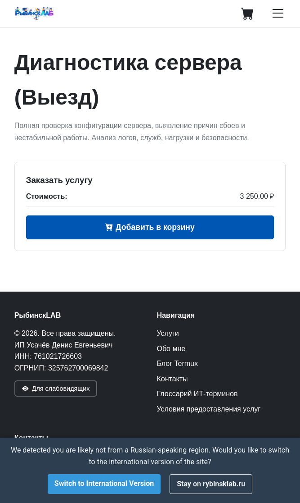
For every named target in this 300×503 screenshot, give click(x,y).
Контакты (172, 379)
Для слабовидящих (56, 388)
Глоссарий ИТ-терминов (197, 394)
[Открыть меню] (278, 13)
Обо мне (171, 348)
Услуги (168, 333)
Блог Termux (177, 363)
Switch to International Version (104, 483)
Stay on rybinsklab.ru (211, 484)
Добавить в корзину (150, 227)
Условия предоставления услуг (209, 409)
